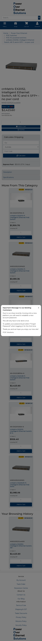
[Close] (38, 308)
